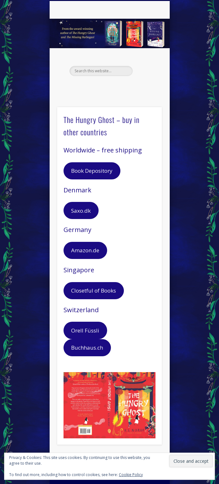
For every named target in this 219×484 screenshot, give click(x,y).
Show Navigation (146, 57)
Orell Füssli (85, 330)
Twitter (109, 87)
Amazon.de (85, 250)
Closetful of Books (93, 290)
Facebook (96, 87)
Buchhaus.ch (87, 347)
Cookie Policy (131, 474)
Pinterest (122, 87)
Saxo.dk (81, 210)
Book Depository (92, 170)
